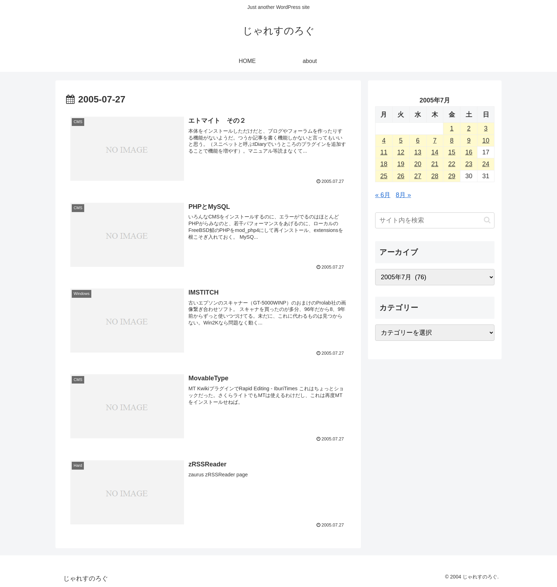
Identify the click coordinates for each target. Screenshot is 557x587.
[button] (487, 220)
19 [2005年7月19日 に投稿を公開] (400, 164)
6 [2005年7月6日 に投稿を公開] (418, 140)
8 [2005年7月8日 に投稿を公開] (452, 140)
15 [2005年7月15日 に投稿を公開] (451, 152)
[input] (434, 220)
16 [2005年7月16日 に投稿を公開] (468, 152)
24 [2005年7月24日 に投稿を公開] (486, 164)
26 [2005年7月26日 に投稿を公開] (400, 176)
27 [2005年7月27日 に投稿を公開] (417, 176)
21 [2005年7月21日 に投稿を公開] (434, 164)
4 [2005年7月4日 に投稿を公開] (383, 140)
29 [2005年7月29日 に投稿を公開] (451, 176)
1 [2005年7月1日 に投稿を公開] (452, 128)
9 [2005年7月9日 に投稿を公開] (469, 140)
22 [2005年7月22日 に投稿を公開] (451, 164)
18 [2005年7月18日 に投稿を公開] (383, 164)
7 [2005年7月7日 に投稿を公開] (435, 140)
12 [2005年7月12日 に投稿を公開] (400, 152)
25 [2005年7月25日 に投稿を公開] (383, 176)
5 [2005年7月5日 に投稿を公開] (400, 140)
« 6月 (382, 195)
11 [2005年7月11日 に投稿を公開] (383, 152)
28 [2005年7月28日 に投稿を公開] (434, 176)
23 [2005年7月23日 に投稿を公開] (468, 164)
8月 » (403, 195)
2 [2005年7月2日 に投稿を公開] (469, 128)
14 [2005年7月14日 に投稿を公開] (434, 152)
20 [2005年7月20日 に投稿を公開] (417, 164)
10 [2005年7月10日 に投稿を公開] (486, 140)
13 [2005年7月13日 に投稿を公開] (417, 152)
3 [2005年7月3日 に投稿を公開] (486, 128)
